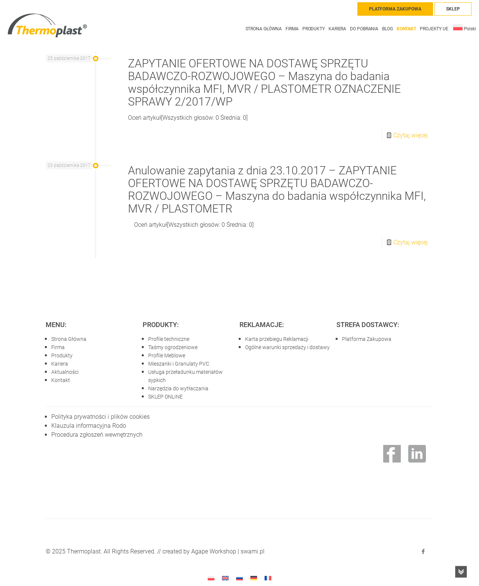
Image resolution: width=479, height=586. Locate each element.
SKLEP (453, 9)
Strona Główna (68, 339)
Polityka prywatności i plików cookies (100, 416)
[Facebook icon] (423, 551)
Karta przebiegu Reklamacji (276, 339)
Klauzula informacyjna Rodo (88, 425)
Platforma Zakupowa (366, 339)
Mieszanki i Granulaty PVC (178, 364)
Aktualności (65, 372)
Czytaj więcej (410, 135)
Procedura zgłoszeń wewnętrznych (97, 434)
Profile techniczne (168, 339)
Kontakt (60, 380)
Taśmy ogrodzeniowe (173, 347)
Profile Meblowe (166, 355)
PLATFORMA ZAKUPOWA (395, 9)
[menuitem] (464, 25)
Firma (58, 347)
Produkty (62, 355)
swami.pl (253, 551)
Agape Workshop (213, 551)
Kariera (59, 364)
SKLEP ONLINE (165, 397)
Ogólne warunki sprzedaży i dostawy (287, 347)
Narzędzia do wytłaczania (178, 388)
